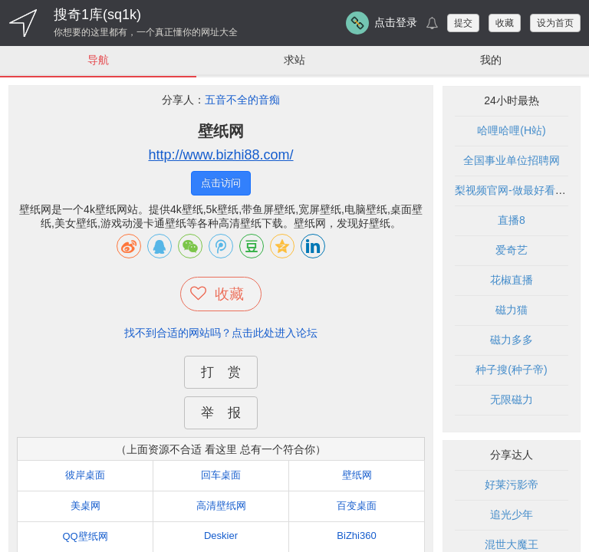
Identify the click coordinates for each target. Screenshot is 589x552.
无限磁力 (511, 400)
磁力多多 (511, 340)
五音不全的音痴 (242, 100)
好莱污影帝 (511, 485)
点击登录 (395, 22)
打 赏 (221, 372)
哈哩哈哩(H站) (511, 131)
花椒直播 (511, 280)
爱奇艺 (511, 251)
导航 (98, 60)
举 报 (221, 413)
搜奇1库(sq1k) (97, 14)
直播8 (511, 221)
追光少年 (511, 515)
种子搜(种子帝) (511, 370)
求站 (294, 60)
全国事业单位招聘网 (511, 161)
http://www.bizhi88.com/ (220, 155)
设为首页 (555, 23)
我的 (491, 60)
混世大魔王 (511, 545)
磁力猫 (511, 310)
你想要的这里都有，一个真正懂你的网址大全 (146, 32)
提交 (463, 23)
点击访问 (221, 183)
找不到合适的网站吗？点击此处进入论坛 (221, 333)
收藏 (504, 23)
